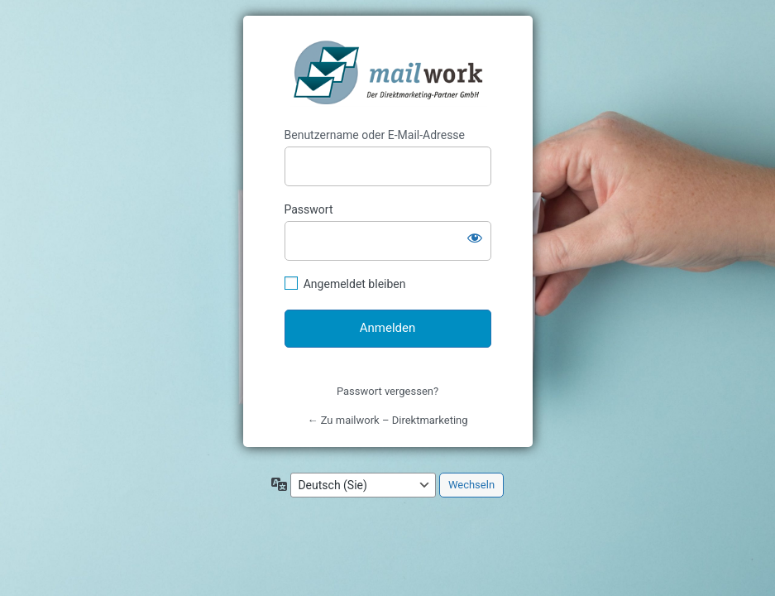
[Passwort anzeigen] (474, 237)
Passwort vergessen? (387, 391)
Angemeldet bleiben (355, 284)
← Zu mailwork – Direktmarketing (387, 420)
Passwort (309, 209)
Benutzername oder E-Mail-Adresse (375, 135)
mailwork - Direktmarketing (389, 72)
